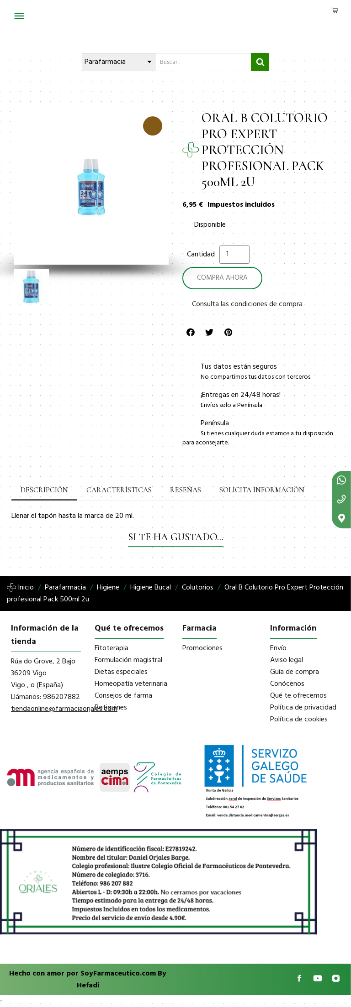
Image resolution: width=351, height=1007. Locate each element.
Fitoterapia (111, 648)
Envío (278, 648)
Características (119, 490)
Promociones (202, 648)
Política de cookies (299, 719)
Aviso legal (286, 660)
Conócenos (287, 684)
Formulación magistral (128, 660)
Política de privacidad (303, 708)
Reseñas (185, 490)
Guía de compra (294, 672)
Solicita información (261, 490)
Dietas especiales (121, 672)
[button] (19, 187)
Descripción (44, 490)
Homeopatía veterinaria (131, 684)
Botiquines (111, 708)
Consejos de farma (123, 696)
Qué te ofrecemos (298, 696)
